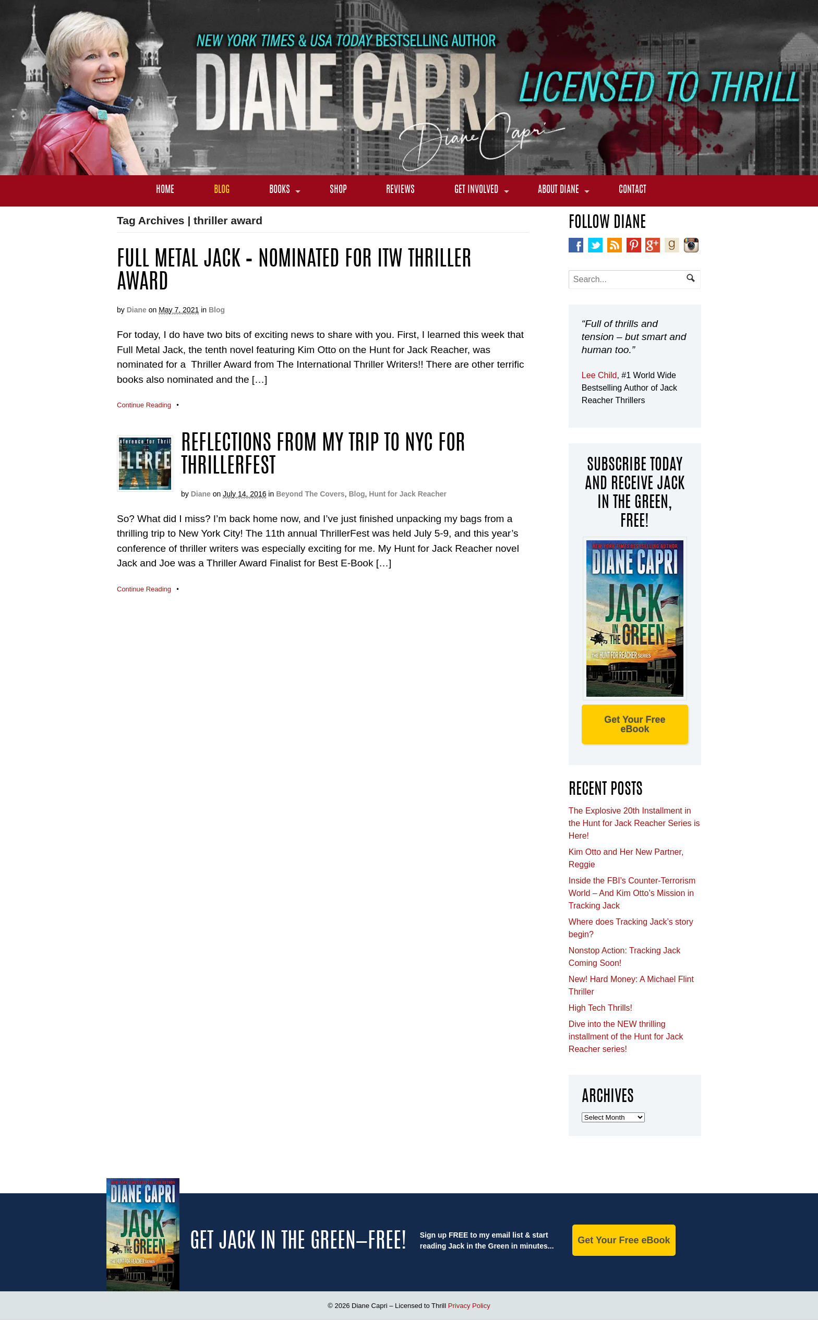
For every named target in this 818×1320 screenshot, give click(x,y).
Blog (222, 190)
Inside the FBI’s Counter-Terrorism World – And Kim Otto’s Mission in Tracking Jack (632, 893)
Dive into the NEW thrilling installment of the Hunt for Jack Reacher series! (626, 1036)
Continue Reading (144, 405)
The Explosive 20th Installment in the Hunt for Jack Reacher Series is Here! (634, 823)
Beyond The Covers (310, 494)
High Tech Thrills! (600, 1007)
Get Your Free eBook (634, 724)
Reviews (400, 190)
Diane (137, 310)
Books (279, 190)
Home (165, 190)
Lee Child (599, 375)
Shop (338, 190)
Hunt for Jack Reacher (408, 494)
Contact (632, 190)
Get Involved (476, 190)
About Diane (558, 190)
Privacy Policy (469, 1306)
